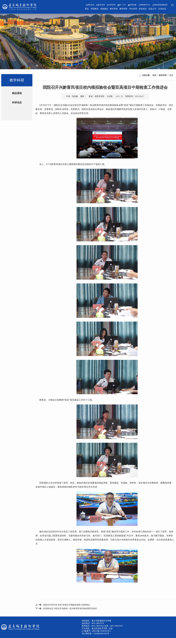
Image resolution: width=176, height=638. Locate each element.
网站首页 (90, 5)
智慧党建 (132, 5)
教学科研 (123, 9)
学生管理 (133, 9)
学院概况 (94, 9)
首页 (87, 9)
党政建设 (104, 9)
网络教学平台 (144, 5)
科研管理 (111, 5)
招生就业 (143, 9)
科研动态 (17, 102)
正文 (171, 75)
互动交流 (162, 9)
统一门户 (121, 5)
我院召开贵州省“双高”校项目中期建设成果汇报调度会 (66, 605)
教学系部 (114, 9)
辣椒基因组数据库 (160, 5)
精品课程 (17, 93)
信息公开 (152, 9)
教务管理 (100, 5)
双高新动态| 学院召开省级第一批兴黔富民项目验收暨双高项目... (70, 608)
